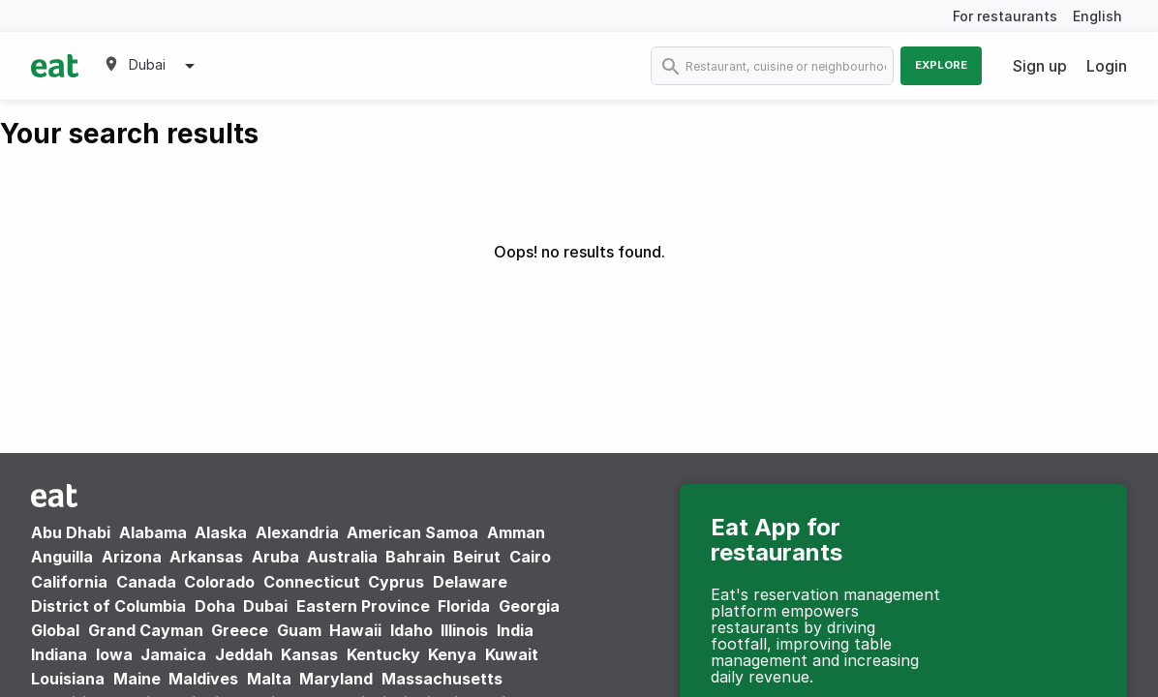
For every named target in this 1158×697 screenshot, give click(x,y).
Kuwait (511, 654)
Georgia (529, 606)
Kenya (452, 654)
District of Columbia (108, 606)
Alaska (221, 532)
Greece (239, 630)
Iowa (114, 654)
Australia (344, 556)
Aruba (275, 556)
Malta (269, 678)
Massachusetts (442, 678)
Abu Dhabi (70, 532)
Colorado (219, 581)
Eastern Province (363, 606)
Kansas (309, 654)
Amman (516, 532)
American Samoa (412, 532)
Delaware (470, 581)
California (69, 581)
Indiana (59, 654)
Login (1106, 66)
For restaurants (1005, 16)
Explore (941, 65)
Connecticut (311, 581)
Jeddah (244, 654)
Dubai (265, 606)
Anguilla (62, 556)
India (515, 630)
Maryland (336, 678)
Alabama (153, 532)
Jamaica (173, 654)
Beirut (477, 556)
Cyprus (396, 581)
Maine (137, 678)
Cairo (530, 556)
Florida (464, 606)
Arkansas (206, 556)
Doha (215, 606)
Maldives (203, 678)
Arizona (132, 556)
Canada (146, 581)
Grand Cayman (145, 630)
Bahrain (415, 556)
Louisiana (68, 678)
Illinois (464, 630)
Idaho (411, 630)
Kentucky (383, 654)
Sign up (1040, 66)
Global (55, 630)
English (1097, 16)
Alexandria (297, 532)
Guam (299, 630)
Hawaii (355, 630)
